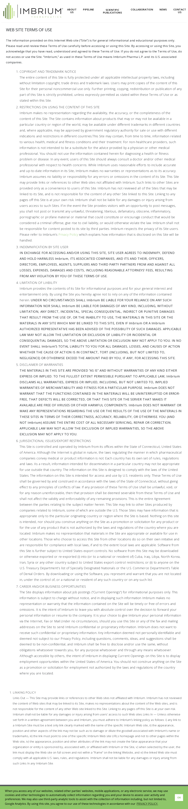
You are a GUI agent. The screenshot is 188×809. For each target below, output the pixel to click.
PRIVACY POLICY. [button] (147, 804)
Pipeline (88, 9)
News (163, 9)
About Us (72, 11)
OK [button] (179, 797)
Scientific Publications (112, 11)
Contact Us (179, 11)
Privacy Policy (68, 234)
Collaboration (142, 9)
